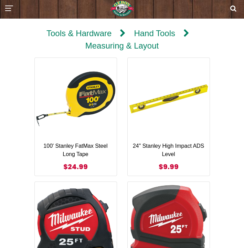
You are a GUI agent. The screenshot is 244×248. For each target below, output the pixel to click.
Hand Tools (154, 33)
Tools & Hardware (79, 33)
